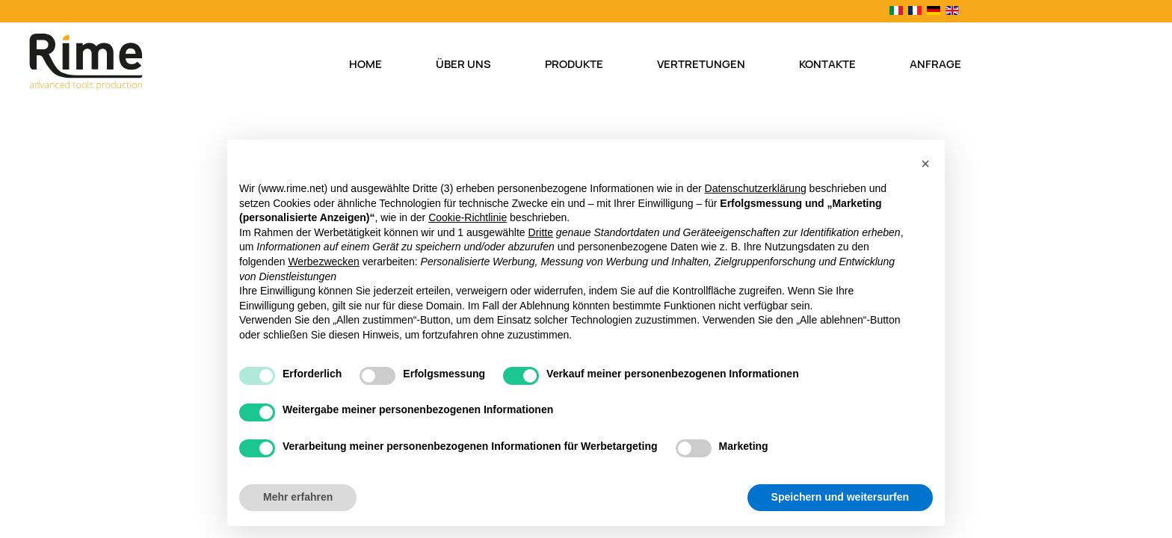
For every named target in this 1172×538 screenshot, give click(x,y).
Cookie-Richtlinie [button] (467, 217)
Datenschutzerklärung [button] (755, 188)
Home (365, 64)
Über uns (463, 64)
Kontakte (827, 64)
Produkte (574, 64)
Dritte (540, 232)
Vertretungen (701, 64)
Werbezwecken (323, 262)
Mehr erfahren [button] (298, 497)
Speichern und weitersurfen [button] (840, 497)
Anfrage (935, 64)
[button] (925, 164)
